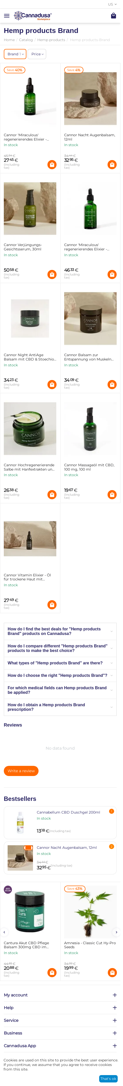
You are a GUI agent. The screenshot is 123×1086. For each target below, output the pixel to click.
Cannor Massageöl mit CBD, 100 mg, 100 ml (89, 467)
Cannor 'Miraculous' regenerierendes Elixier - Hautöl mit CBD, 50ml (85, 247)
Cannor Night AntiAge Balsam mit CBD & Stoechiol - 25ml (29, 357)
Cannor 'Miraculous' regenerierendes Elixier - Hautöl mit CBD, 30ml (25, 137)
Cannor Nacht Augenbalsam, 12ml (89, 137)
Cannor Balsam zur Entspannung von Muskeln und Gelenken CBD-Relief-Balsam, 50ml (87, 357)
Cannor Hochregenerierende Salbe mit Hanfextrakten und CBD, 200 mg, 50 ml (29, 467)
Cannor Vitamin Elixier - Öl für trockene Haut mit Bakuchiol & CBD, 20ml (27, 577)
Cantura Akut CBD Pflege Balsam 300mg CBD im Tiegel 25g (26, 945)
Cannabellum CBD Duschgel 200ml (68, 812)
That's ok (108, 1078)
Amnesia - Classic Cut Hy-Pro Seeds (90, 945)
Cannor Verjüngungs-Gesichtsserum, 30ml (23, 247)
